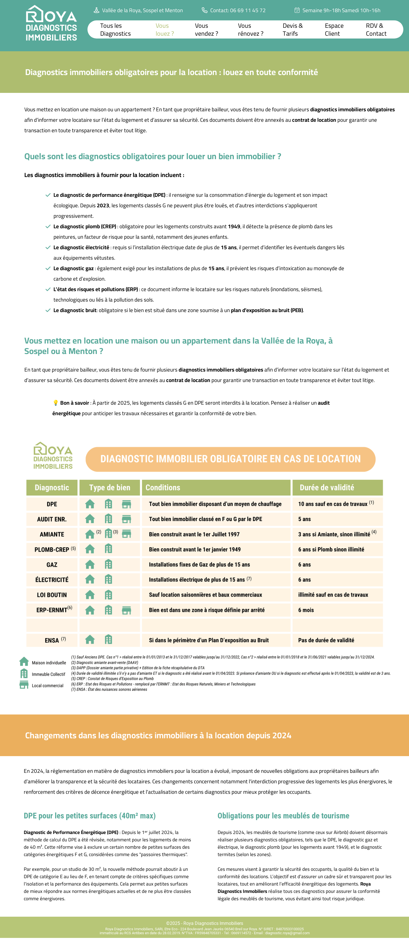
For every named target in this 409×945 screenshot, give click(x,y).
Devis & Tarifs (293, 29)
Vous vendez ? (206, 29)
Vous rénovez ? (251, 29)
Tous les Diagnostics (115, 29)
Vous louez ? (165, 29)
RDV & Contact (376, 29)
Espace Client (334, 29)
